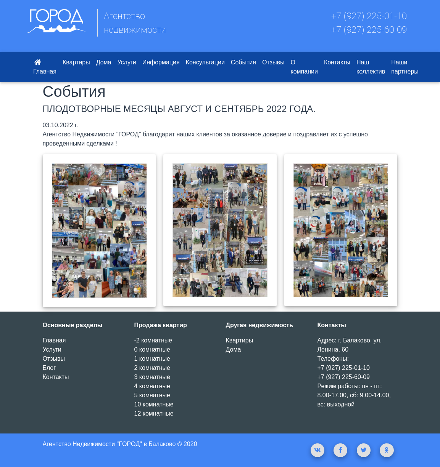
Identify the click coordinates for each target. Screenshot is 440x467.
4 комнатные (152, 386)
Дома (103, 62)
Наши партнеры (405, 67)
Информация (161, 62)
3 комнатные (152, 377)
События (243, 62)
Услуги (126, 62)
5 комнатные (152, 395)
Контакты (337, 62)
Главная (44, 67)
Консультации (205, 62)
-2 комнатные (153, 340)
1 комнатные (152, 358)
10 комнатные (154, 404)
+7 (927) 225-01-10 (369, 16)
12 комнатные (154, 413)
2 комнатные (152, 368)
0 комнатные (152, 349)
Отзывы (273, 62)
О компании (304, 67)
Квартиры (76, 62)
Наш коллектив (370, 67)
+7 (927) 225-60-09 (369, 29)
